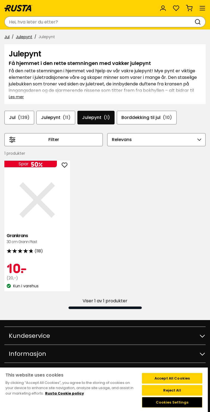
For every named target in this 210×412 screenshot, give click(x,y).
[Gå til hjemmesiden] (18, 8)
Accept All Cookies (172, 378)
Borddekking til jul (146, 117)
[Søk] (198, 21)
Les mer (16, 97)
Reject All (172, 390)
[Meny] (202, 8)
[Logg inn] (163, 8)
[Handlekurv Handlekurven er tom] (189, 8)
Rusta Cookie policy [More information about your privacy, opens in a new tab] (64, 393)
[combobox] (99, 21)
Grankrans (37, 239)
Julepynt (24, 37)
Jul (7, 37)
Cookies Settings (172, 402)
